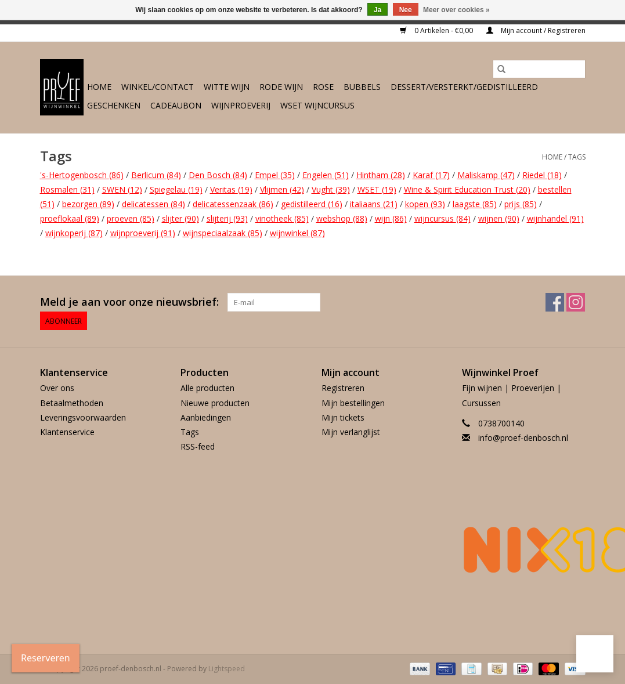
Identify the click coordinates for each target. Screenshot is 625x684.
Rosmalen (67, 189)
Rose (323, 86)
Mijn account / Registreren (536, 30)
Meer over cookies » (456, 10)
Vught (331, 189)
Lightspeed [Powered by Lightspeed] (226, 669)
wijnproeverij (142, 232)
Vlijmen (282, 189)
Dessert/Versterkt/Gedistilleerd (464, 86)
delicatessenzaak (233, 203)
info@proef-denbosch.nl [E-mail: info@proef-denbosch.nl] (523, 437)
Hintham (380, 174)
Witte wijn (227, 86)
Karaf (431, 174)
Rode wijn (281, 86)
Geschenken (113, 105)
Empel (275, 174)
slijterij (227, 218)
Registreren (342, 387)
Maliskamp (486, 174)
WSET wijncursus (317, 105)
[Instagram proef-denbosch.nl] (575, 302)
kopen (425, 203)
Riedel (542, 174)
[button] (594, 653)
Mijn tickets (342, 417)
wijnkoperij (74, 232)
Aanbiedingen (205, 417)
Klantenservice (67, 431)
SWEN (122, 189)
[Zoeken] (539, 69)
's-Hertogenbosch (82, 174)
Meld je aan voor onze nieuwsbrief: (129, 302)
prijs (520, 203)
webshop (341, 218)
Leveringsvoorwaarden (83, 417)
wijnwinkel (297, 232)
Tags (577, 157)
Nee (405, 10)
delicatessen (153, 203)
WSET (376, 189)
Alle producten (207, 387)
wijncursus (442, 218)
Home (99, 86)
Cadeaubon (175, 105)
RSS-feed (197, 446)
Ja (377, 10)
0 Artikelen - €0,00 (437, 30)
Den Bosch (218, 174)
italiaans (374, 203)
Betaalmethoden (71, 402)
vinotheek (282, 218)
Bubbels (362, 86)
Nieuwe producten (215, 402)
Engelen (325, 174)
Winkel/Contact (157, 86)
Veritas (231, 189)
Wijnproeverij (240, 105)
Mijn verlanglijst (350, 431)
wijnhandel (555, 218)
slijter (180, 218)
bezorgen (88, 203)
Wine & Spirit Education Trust (467, 189)
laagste (475, 203)
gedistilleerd (311, 203)
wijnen (498, 218)
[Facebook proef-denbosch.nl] (554, 302)
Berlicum (156, 174)
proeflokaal (69, 218)
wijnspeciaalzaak (222, 232)
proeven (130, 218)
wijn (391, 218)
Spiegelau (176, 189)
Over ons (57, 387)
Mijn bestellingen (353, 402)
